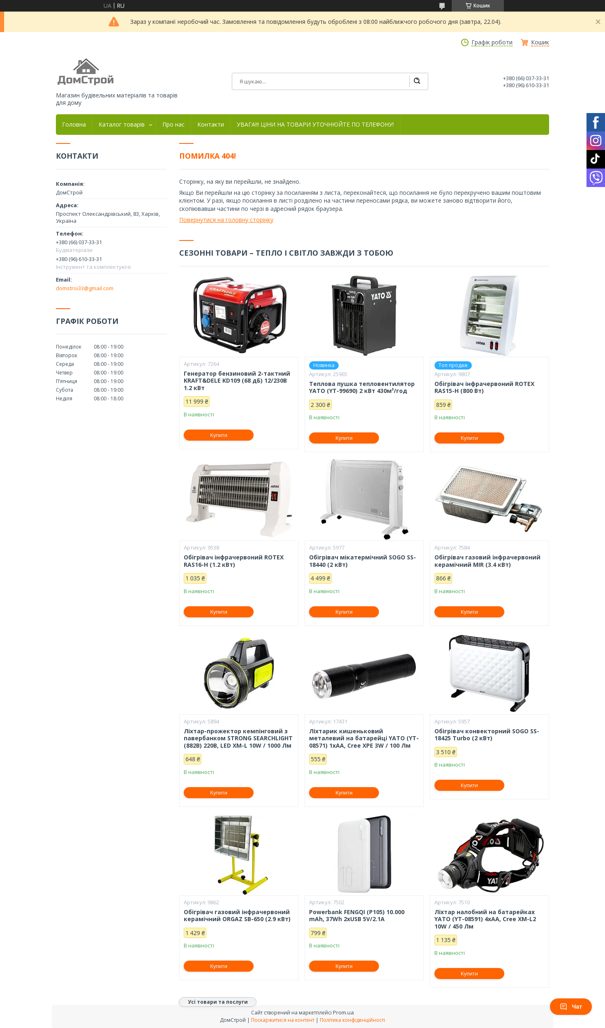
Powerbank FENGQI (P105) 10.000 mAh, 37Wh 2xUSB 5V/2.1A (356, 915)
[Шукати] (416, 81)
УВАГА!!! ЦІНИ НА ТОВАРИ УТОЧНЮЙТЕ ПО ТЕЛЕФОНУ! (315, 124)
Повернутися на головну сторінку (226, 220)
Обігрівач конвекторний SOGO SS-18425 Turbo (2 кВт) (486, 735)
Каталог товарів (122, 124)
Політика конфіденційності (352, 1019)
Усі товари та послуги (218, 1001)
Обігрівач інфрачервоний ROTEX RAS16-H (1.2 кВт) (234, 561)
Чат (571, 1006)
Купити (218, 435)
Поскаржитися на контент (282, 1019)
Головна (74, 124)
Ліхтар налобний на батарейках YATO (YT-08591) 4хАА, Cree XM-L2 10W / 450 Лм (485, 919)
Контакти (210, 124)
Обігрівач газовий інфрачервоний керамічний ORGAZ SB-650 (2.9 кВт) (237, 915)
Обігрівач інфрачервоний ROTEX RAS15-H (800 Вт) (484, 387)
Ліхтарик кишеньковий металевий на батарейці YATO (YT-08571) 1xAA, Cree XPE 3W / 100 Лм (364, 738)
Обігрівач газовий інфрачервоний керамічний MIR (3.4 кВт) (487, 561)
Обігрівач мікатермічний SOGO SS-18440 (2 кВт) (362, 561)
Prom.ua (343, 1012)
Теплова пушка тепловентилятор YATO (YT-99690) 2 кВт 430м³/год (362, 387)
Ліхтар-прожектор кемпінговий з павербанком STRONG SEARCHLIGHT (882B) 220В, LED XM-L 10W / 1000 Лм (238, 738)
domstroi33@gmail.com (84, 288)
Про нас (173, 124)
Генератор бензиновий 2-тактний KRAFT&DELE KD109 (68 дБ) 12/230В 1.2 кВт (237, 381)
